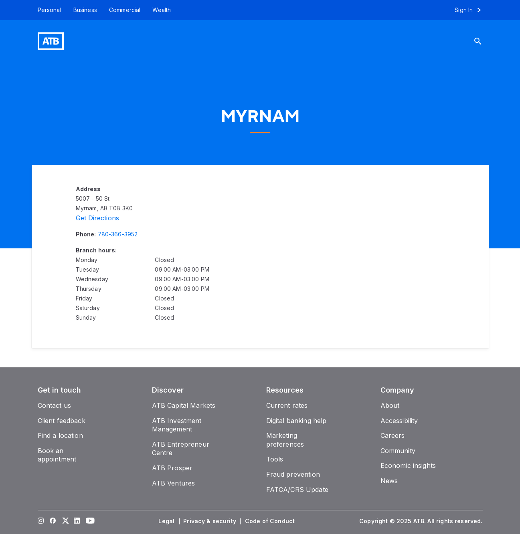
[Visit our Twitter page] (65, 521)
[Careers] (392, 435)
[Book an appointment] (57, 455)
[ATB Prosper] (172, 468)
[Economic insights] (408, 465)
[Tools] (274, 459)
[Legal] (167, 521)
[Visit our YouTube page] (89, 521)
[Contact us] (54, 405)
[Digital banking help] (296, 421)
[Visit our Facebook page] (53, 521)
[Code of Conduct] (270, 521)
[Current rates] (287, 405)
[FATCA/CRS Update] (297, 490)
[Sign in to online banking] (471, 10)
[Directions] (97, 218)
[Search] (481, 41)
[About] (390, 405)
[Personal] (46, 10)
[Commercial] (125, 10)
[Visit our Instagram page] (40, 521)
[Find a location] (60, 435)
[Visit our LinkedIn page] (77, 521)
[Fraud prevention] (293, 474)
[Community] (397, 451)
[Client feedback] (61, 421)
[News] (389, 481)
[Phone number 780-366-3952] (118, 234)
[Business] (85, 10)
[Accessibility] (399, 421)
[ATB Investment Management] (177, 425)
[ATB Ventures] (173, 483)
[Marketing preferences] (285, 439)
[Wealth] (161, 10)
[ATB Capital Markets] (184, 405)
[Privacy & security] (210, 521)
